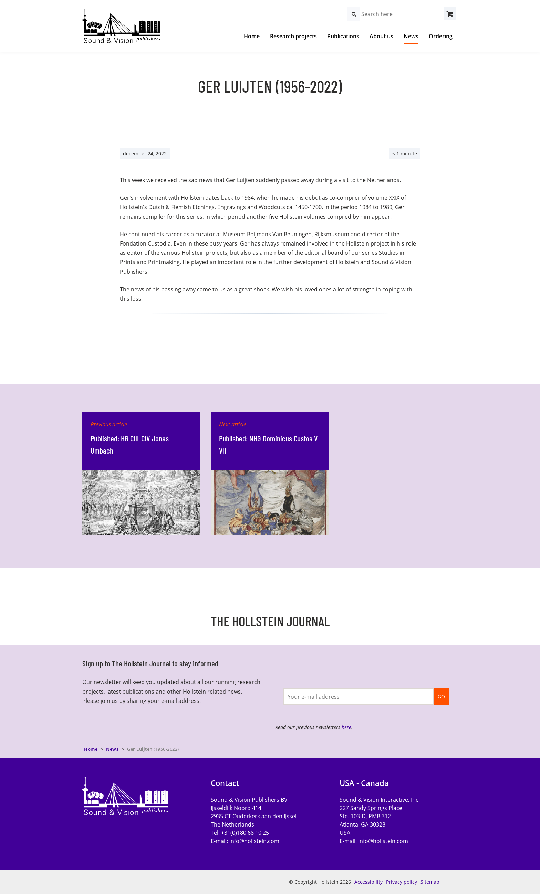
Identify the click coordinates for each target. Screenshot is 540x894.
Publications (343, 36)
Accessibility (368, 882)
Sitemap (429, 882)
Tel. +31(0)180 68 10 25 (240, 832)
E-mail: (245, 841)
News (411, 36)
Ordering (441, 36)
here (346, 727)
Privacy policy (401, 882)
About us (381, 36)
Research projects (293, 36)
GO (441, 696)
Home (252, 36)
